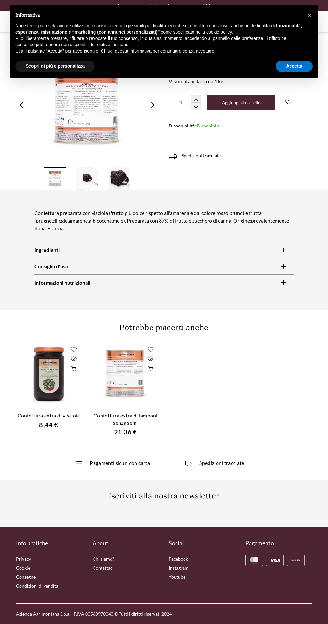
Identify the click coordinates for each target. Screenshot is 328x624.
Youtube (177, 576)
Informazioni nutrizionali (62, 283)
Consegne (26, 576)
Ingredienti (47, 250)
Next (152, 105)
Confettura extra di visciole (49, 415)
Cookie (23, 568)
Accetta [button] (294, 66)
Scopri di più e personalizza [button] (55, 66)
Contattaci (103, 568)
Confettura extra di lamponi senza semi (126, 418)
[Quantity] (185, 102)
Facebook (178, 559)
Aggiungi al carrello (241, 102)
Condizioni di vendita (37, 585)
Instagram (179, 568)
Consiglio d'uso (51, 266)
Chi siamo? (103, 559)
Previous (21, 105)
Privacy (23, 559)
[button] (309, 15)
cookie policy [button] (219, 32)
